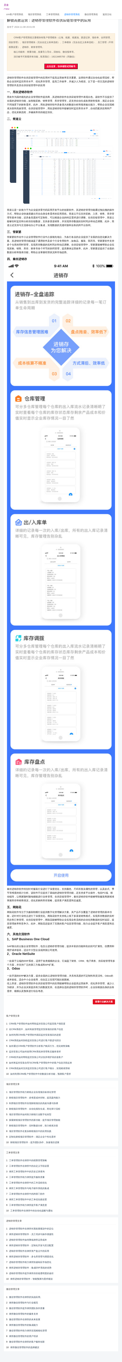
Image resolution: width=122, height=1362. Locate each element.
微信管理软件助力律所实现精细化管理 (28, 1330)
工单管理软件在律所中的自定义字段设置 (29, 1166)
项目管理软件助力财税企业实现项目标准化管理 (32, 1092)
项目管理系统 (34, 14)
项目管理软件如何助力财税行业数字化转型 (30, 1114)
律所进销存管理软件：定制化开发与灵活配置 (31, 1245)
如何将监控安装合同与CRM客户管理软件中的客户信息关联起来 (40, 1062)
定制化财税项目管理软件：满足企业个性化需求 (32, 1136)
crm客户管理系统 (14, 14)
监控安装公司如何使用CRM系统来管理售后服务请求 (35, 1051)
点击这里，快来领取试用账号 (61, 66)
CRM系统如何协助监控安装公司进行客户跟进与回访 (35, 1040)
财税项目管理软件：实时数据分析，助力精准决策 (33, 1125)
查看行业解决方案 (104, 1002)
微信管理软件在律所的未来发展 (24, 1319)
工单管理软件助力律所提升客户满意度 (28, 1205)
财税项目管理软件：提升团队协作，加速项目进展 (34, 1142)
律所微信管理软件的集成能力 (23, 1325)
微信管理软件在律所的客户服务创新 (27, 1341)
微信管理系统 (91, 14)
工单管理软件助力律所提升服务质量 (27, 1177)
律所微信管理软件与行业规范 (23, 1302)
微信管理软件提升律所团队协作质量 (27, 1308)
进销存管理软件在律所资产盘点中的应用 (29, 1251)
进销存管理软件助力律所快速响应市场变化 (30, 1262)
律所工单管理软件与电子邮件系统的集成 (29, 1188)
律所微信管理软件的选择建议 (24, 1347)
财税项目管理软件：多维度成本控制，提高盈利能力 (34, 1097)
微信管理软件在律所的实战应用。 (25, 1297)
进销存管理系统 (72, 14)
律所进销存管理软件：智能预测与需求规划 (31, 1279)
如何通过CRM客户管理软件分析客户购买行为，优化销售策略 (39, 1046)
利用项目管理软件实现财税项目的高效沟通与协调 (33, 1103)
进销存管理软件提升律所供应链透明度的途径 (31, 1273)
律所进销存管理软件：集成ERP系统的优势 (30, 1267)
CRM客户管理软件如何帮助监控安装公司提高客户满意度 (37, 1023)
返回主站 (107, 14)
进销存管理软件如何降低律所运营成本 (28, 1240)
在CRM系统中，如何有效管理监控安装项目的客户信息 (36, 1029)
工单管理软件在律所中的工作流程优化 (28, 1182)
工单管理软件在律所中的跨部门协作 (27, 1194)
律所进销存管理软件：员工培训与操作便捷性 (31, 1234)
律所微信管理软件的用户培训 (23, 1336)
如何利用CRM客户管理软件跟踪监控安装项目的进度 (35, 1035)
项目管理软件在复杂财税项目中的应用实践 (30, 1131)
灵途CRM (6, 7)
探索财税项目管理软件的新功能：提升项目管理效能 (34, 1120)
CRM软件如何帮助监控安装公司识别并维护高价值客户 (36, 1057)
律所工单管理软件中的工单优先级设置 (28, 1199)
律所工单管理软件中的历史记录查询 (27, 1171)
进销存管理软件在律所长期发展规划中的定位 (31, 1228)
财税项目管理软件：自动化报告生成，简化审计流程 (34, 1109)
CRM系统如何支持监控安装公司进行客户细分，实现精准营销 (39, 1068)
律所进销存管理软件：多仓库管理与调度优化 (31, 1256)
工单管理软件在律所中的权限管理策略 (28, 1160)
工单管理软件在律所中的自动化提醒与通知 (31, 1210)
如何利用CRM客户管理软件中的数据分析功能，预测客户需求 (40, 1074)
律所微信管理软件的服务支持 (23, 1314)
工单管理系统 (52, 14)
